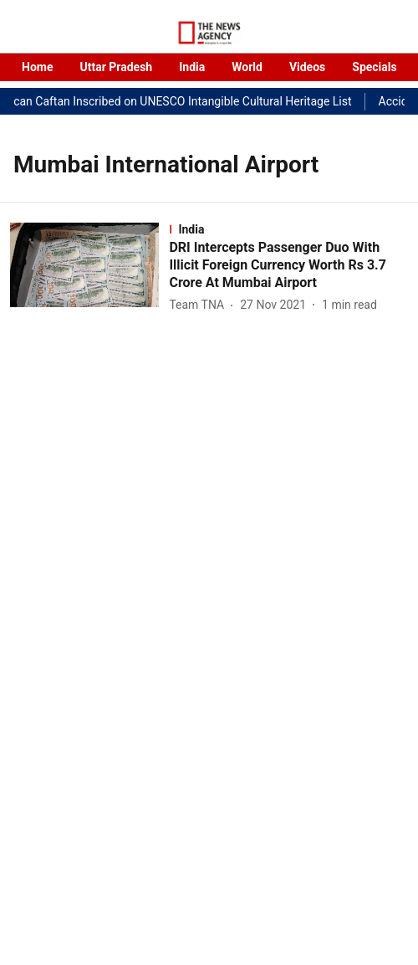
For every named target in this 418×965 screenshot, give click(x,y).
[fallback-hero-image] (89, 269)
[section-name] (288, 229)
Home (37, 67)
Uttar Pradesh (115, 67)
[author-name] (200, 305)
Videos (307, 67)
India (192, 67)
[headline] (288, 265)
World (247, 67)
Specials (374, 67)
